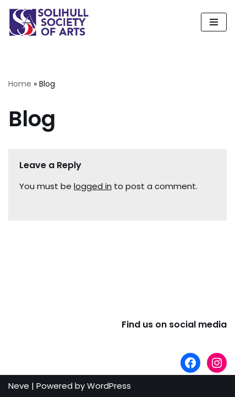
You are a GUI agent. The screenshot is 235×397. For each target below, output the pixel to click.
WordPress (109, 385)
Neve (18, 385)
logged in (93, 186)
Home (19, 83)
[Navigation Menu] (214, 22)
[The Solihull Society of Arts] (49, 22)
